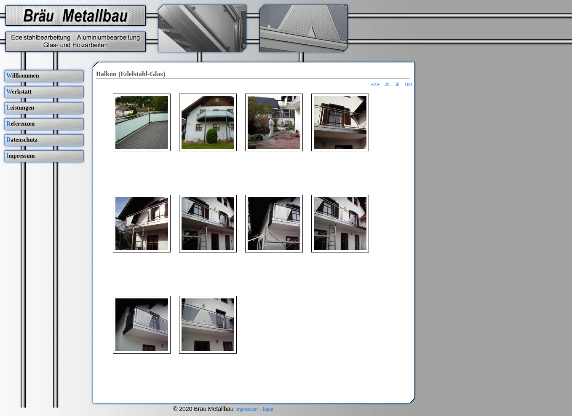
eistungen (20, 108)
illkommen (22, 75)
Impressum (246, 409)
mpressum (20, 156)
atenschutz (21, 140)
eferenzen (20, 124)
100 (408, 84)
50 (396, 84)
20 (387, 84)
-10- (375, 84)
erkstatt (19, 92)
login (268, 409)
